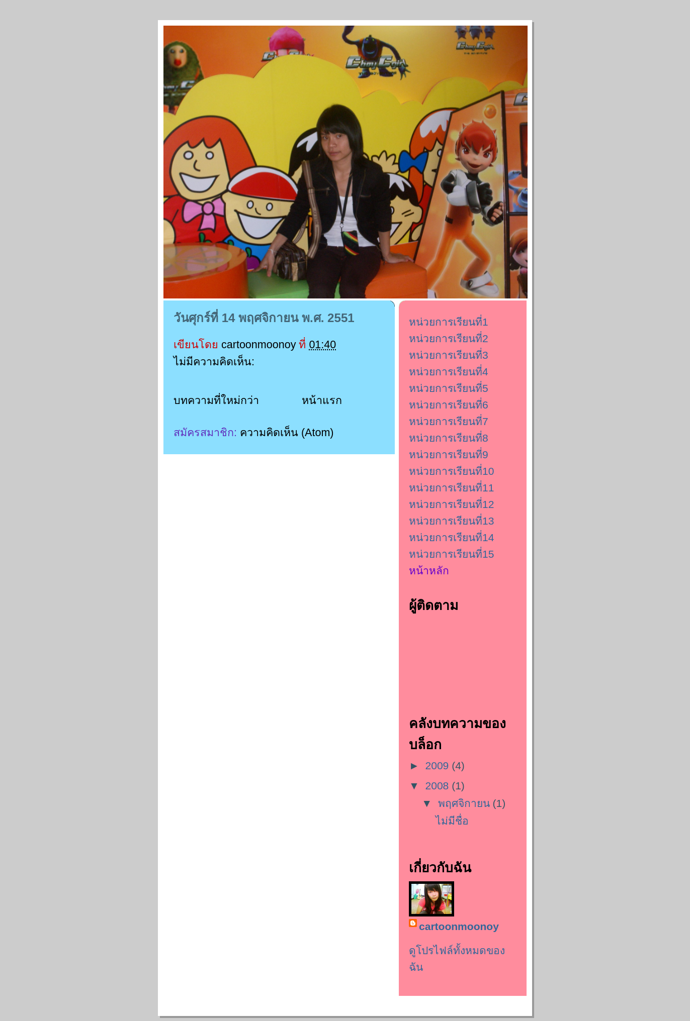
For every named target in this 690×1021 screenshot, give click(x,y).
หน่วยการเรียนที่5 (448, 388)
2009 (438, 765)
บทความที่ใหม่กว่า (216, 400)
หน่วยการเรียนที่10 (451, 471)
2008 (438, 785)
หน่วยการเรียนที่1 (448, 322)
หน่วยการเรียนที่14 (451, 537)
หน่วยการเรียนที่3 (448, 355)
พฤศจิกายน (465, 803)
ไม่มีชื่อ (452, 821)
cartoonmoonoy (459, 926)
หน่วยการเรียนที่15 (451, 554)
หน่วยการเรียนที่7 (448, 421)
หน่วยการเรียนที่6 (448, 405)
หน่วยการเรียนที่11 (451, 487)
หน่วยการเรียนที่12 (451, 504)
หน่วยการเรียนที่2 (448, 338)
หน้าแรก (322, 400)
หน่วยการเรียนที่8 (448, 438)
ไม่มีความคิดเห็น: (215, 362)
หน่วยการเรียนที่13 (451, 521)
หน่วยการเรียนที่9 (448, 454)
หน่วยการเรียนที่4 (448, 371)
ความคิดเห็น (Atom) (287, 433)
